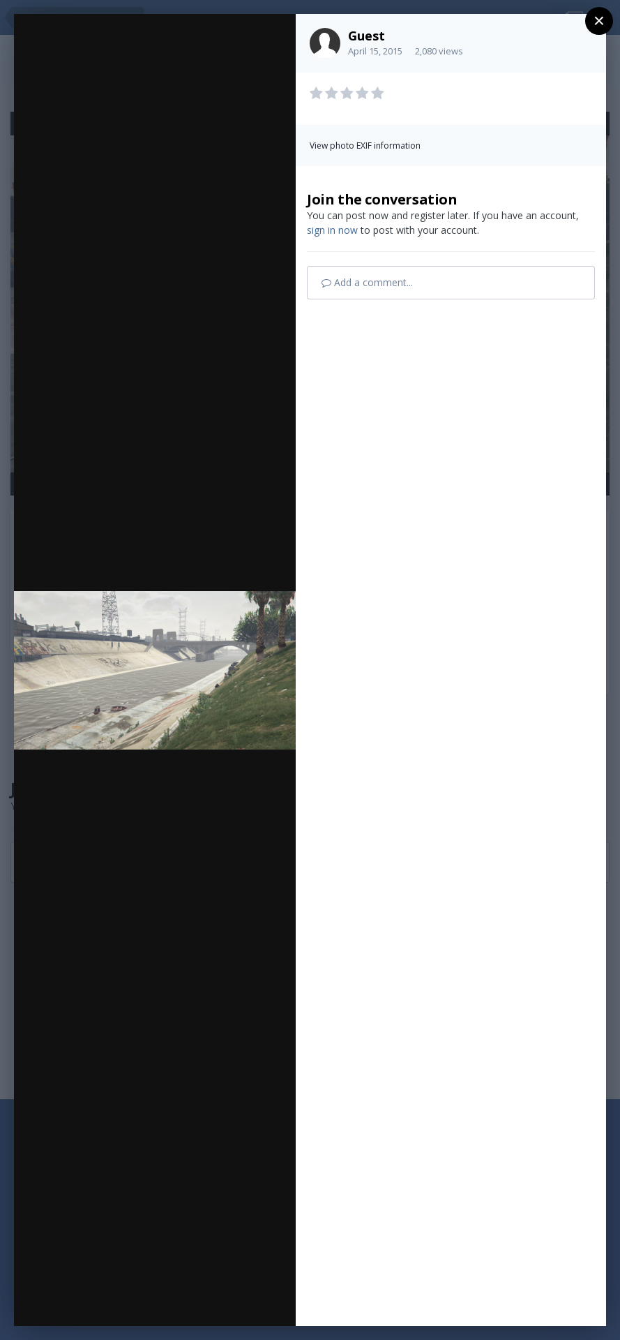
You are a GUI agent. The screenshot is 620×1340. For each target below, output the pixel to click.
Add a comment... (367, 282)
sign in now (332, 230)
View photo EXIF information (365, 145)
